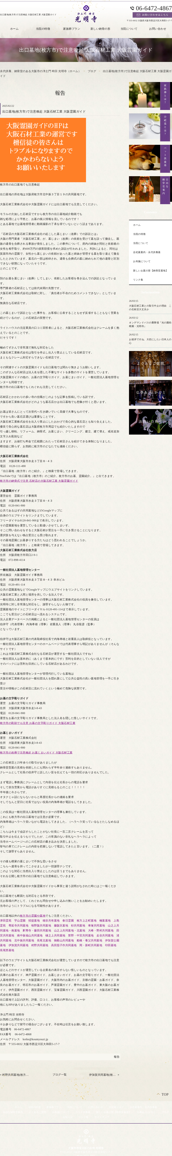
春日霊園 (68, 920)
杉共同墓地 (78, 925)
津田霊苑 (5, 920)
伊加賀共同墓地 (19, 945)
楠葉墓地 (105, 920)
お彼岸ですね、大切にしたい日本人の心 (150, 341)
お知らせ (68, 1117)
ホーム (137, 225)
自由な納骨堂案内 (13, 1112)
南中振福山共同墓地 (30, 935)
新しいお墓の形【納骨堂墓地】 (150, 270)
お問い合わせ (95, 1107)
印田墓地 (110, 945)
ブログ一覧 (59, 1074)
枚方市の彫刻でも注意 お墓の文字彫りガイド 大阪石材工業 (37, 723)
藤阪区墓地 (61, 925)
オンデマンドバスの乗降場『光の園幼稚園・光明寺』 (150, 324)
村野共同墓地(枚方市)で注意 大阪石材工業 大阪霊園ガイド (16, 1074)
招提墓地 (34, 920)
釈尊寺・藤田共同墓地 (37, 930)
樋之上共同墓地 (55, 935)
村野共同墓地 (39, 945)
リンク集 (138, 279)
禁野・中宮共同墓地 (81, 935)
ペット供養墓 (82, 1112)
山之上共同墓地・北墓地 (69, 930)
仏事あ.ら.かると (146, 1112)
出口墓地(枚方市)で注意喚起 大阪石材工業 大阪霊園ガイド (44, 111)
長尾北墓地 (44, 940)
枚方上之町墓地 (87, 920)
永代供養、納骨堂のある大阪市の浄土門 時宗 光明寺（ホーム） (40, 71)
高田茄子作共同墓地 (64, 945)
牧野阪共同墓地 (41, 925)
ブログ (92, 71)
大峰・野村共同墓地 (101, 930)
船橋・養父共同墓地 (89, 940)
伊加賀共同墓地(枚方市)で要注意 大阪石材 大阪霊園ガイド (103, 1074)
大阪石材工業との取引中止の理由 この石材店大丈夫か (150, 308)
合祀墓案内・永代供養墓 (147, 252)
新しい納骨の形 (100, 28)
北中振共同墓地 (24, 940)
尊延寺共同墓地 (19, 925)
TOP (165, 1094)
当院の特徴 (43, 28)
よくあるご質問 (37, 1112)
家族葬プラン (71, 28)
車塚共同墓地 (96, 925)
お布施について (142, 261)
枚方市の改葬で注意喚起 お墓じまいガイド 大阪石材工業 (36, 752)
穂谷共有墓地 (51, 920)
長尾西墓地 (7, 950)
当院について (129, 28)
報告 (117, 1056)
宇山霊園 (20, 920)
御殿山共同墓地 (64, 940)
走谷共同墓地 (105, 935)
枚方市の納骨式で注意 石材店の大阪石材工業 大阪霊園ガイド (39, 480)
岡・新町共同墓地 (90, 945)
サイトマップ (101, 1117)
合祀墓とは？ (116, 1107)
